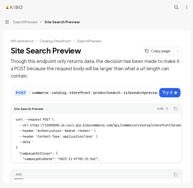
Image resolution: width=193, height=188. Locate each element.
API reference (22, 41)
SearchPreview (89, 41)
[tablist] (90, 174)
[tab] (18, 174)
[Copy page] (157, 50)
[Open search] (176, 7)
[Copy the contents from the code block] (175, 108)
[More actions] (186, 7)
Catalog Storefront (55, 41)
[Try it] (170, 92)
